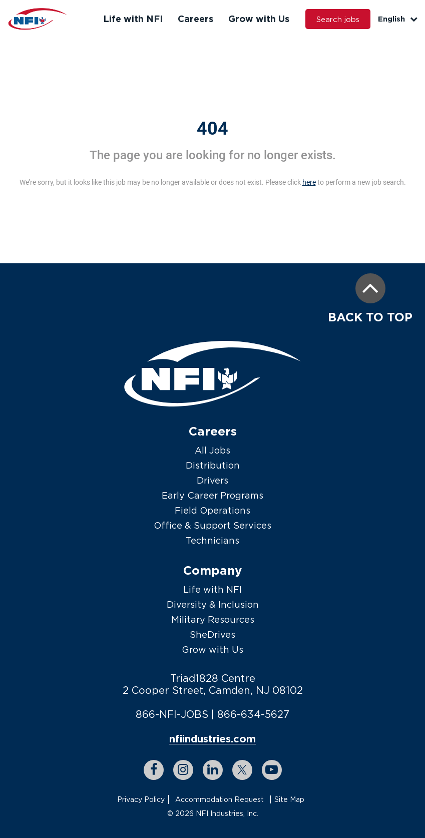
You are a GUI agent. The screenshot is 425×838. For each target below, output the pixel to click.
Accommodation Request (219, 799)
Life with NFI (133, 19)
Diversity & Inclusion (213, 604)
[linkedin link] (213, 770)
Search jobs (337, 19)
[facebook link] (154, 770)
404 (212, 128)
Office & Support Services (212, 525)
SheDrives (212, 634)
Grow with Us (258, 19)
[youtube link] (272, 770)
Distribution (213, 465)
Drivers (212, 480)
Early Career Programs (212, 495)
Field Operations (212, 510)
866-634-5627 (253, 714)
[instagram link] (183, 770)
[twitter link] (242, 770)
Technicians (212, 540)
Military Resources (212, 619)
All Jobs (212, 450)
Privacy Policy (141, 799)
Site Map (289, 799)
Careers (195, 19)
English (397, 19)
